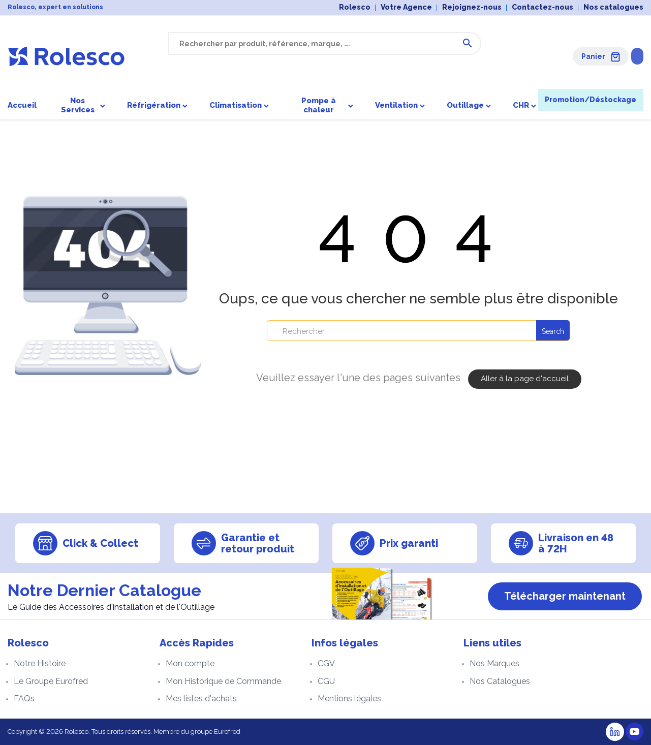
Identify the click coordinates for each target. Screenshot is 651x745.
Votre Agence (406, 7)
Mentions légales (349, 698)
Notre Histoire (40, 663)
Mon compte (190, 663)
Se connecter (611, 56)
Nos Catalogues (500, 681)
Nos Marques (494, 663)
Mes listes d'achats (201, 698)
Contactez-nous (542, 7)
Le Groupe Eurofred (51, 681)
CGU (326, 681)
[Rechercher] (418, 331)
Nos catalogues (613, 7)
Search (553, 332)
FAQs (24, 698)
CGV (326, 663)
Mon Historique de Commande (223, 681)
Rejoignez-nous (472, 7)
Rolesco (354, 7)
